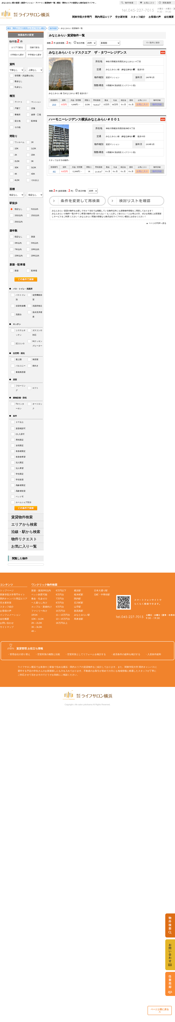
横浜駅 (77, 590)
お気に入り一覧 (24, 546)
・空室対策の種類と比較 (47, 654)
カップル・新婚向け (41, 606)
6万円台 (60, 594)
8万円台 (60, 602)
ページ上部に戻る (160, 1010)
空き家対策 (121, 16)
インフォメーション (10, 615)
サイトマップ (7, 627)
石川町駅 (78, 602)
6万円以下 (61, 590)
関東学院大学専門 (82, 16)
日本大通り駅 (101, 590)
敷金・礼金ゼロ (39, 598)
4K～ (33, 631)
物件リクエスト (24, 539)
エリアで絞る (17, 47)
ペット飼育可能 (39, 594)
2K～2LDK (36, 623)
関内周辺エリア (103, 16)
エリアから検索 (24, 524)
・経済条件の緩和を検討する (125, 654)
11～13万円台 (63, 615)
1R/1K (34, 615)
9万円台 (60, 606)
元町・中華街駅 (102, 594)
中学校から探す (35, 55)
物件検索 (127, 2)
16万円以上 (62, 623)
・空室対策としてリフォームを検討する (85, 654)
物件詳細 (157, 105)
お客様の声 (155, 16)
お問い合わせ (7, 623)
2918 (54, 105)
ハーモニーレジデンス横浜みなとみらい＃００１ (84, 120)
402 (54, 173)
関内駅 (77, 598)
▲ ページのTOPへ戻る (156, 225)
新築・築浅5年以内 (41, 590)
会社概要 (169, 16)
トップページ (7, 590)
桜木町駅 (78, 594)
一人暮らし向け (39, 602)
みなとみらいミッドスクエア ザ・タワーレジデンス (88, 52)
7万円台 (60, 598)
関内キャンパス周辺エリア (13, 598)
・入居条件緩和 (153, 654)
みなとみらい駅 (82, 615)
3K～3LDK (36, 627)
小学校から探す (17, 55)
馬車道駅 (78, 619)
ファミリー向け (39, 610)
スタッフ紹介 (138, 16)
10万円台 (60, 610)
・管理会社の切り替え (18, 654)
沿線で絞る (35, 47)
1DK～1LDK (37, 619)
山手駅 (77, 606)
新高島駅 (78, 610)
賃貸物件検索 (22, 517)
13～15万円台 (63, 619)
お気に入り (142, 105)
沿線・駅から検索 (25, 532)
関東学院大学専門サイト (12, 594)
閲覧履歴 (165, 2)
